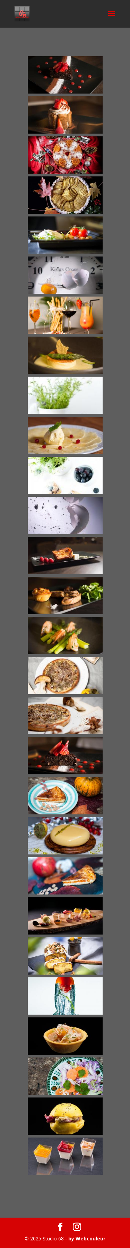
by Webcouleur (86, 1238)
